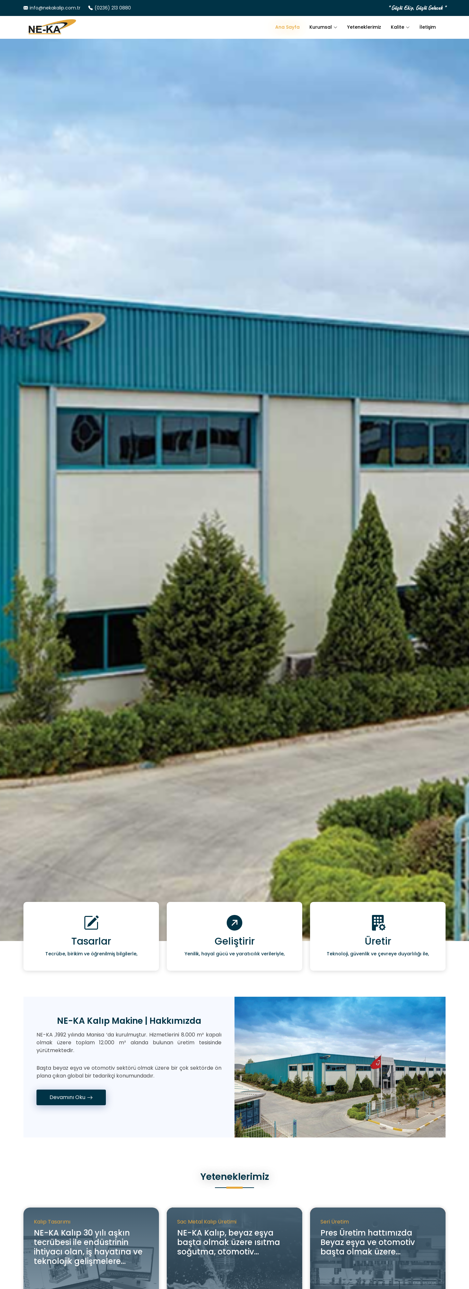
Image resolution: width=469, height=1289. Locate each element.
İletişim (427, 27)
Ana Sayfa (287, 27)
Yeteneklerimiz (364, 27)
